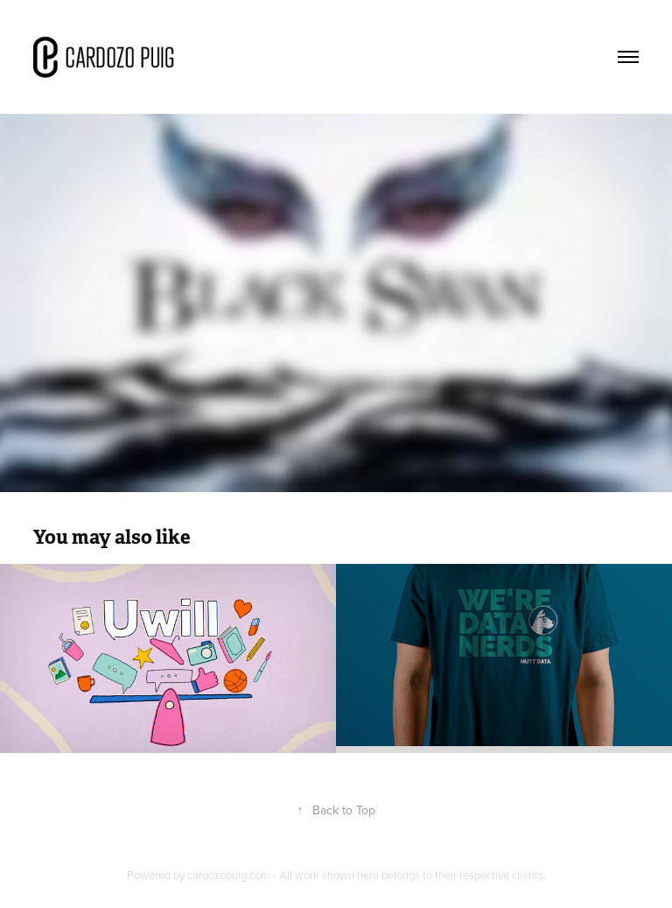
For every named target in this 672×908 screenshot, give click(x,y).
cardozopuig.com (228, 875)
